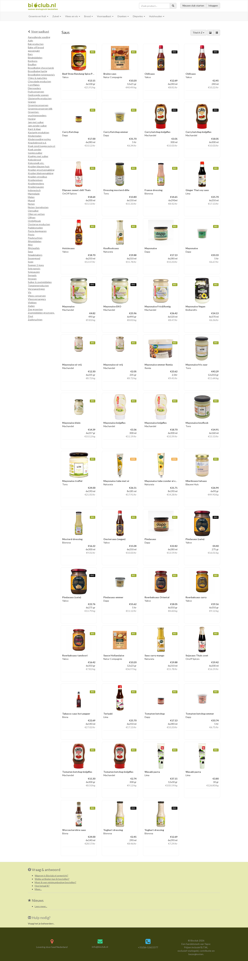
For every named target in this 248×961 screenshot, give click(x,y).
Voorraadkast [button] (105, 16)
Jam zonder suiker (37, 125)
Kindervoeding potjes (39, 139)
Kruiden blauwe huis (38, 166)
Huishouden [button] (156, 16)
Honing (32, 118)
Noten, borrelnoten (38, 207)
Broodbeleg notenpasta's (41, 74)
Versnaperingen (36, 288)
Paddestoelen (35, 227)
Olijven (31, 217)
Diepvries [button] (139, 16)
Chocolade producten (39, 81)
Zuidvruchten (35, 319)
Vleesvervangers (37, 299)
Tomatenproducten (38, 285)
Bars (30, 54)
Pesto (31, 234)
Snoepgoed (34, 258)
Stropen (32, 278)
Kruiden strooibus (37, 176)
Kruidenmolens (36, 183)
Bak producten (36, 44)
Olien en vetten (36, 214)
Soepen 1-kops (36, 265)
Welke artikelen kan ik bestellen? (52, 878)
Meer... (38, 889)
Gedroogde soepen (38, 95)
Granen (32, 101)
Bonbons (32, 61)
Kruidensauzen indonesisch (36, 188)
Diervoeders (34, 88)
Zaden (31, 305)
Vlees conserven (37, 295)
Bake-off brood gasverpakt (36, 49)
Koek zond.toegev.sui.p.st (41, 146)
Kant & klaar (34, 129)
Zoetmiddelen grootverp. (41, 312)
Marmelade (34, 193)
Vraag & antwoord (46, 869)
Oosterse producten (39, 224)
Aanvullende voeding (39, 37)
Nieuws (36, 900)
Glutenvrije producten (40, 98)
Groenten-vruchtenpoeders (37, 114)
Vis (29, 292)
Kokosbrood (34, 159)
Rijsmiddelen (34, 241)
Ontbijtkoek (34, 220)
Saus (30, 251)
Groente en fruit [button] (38, 16)
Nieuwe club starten (193, 5)
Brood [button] (88, 16)
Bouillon (32, 64)
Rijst (30, 244)
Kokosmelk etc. (36, 163)
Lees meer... (41, 906)
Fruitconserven (36, 91)
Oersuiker (33, 210)
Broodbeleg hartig (37, 71)
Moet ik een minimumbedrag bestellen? (55, 882)
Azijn (30, 40)
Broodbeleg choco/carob (41, 67)
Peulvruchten (35, 237)
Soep (30, 261)
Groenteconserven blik (40, 108)
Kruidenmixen (35, 180)
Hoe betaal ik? (42, 885)
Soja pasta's (34, 268)
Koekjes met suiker (38, 156)
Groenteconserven (38, 105)
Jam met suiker (36, 122)
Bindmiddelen (35, 57)
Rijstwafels (34, 248)
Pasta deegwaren (37, 231)
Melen (31, 197)
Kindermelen (35, 135)
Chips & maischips (37, 78)
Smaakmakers (35, 254)
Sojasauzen (34, 271)
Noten (31, 203)
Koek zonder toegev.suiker (35, 151)
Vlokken (32, 302)
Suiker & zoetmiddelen (40, 282)
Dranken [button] (123, 16)
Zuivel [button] (56, 16)
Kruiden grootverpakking (41, 169)
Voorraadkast (38, 31)
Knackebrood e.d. (37, 142)
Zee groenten (35, 309)
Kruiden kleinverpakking (40, 173)
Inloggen (213, 5)
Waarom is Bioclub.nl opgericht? (51, 875)
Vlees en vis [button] (72, 16)
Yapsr (207, 943)
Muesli (31, 200)
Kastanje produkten (38, 132)
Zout (30, 316)
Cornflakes (34, 84)
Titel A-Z (198, 32)
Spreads (32, 275)
